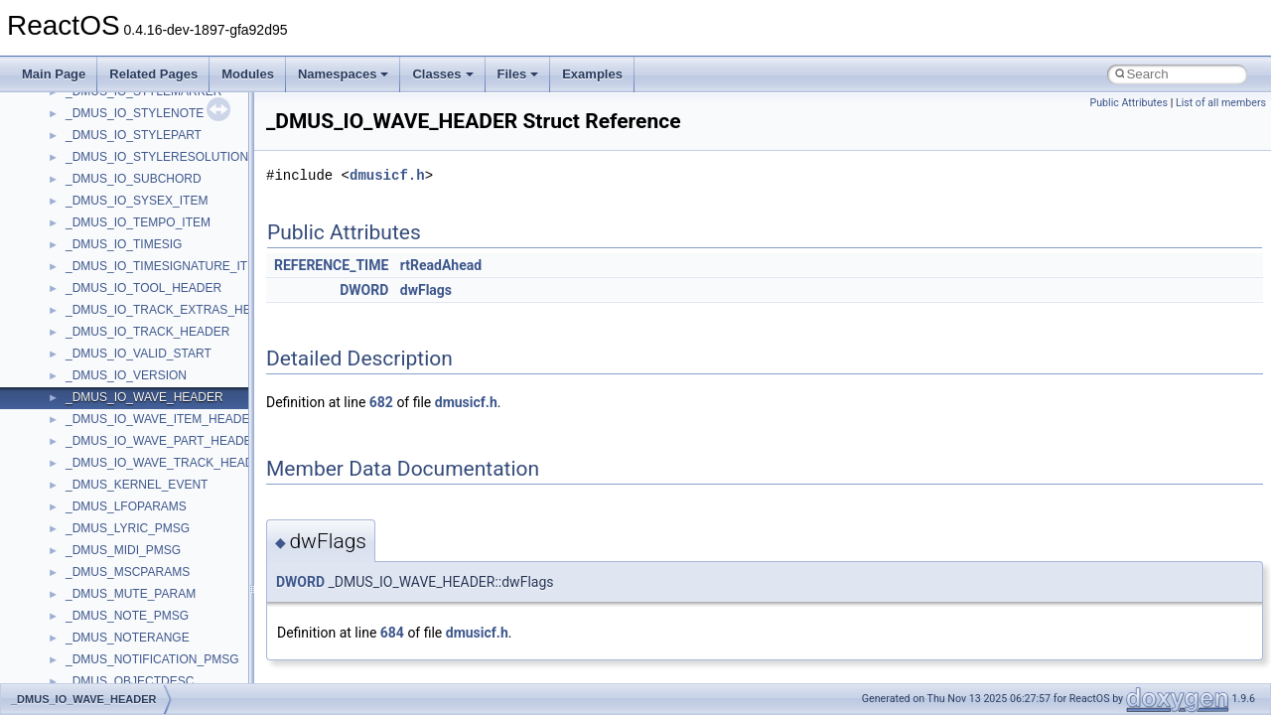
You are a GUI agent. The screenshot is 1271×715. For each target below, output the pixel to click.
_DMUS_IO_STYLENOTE (135, 113)
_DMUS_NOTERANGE (128, 637)
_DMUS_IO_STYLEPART (134, 135)
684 (392, 633)
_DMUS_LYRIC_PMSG (128, 528)
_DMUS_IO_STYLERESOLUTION (157, 157)
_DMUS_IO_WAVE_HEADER (144, 397)
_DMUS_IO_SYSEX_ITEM (137, 201)
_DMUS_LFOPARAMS (126, 506)
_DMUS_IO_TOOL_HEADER (143, 288)
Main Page (53, 74)
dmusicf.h (387, 175)
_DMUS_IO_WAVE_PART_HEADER (163, 441)
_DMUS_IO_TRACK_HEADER (147, 332)
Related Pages (153, 74)
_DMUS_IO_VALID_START (139, 353)
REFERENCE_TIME (331, 265)
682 (381, 402)
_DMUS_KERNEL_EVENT (137, 485)
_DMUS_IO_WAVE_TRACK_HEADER (168, 463)
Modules (247, 74)
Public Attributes (1128, 102)
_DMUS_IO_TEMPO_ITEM (138, 222)
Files (518, 74)
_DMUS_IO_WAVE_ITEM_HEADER (162, 419)
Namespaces (343, 74)
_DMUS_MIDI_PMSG (123, 550)
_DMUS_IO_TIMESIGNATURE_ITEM (165, 266)
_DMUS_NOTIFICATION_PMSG (152, 659)
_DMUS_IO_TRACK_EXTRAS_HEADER (175, 310)
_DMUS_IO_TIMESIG (124, 244)
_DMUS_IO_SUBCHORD (134, 179)
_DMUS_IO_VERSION (126, 375)
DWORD (364, 290)
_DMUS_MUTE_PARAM (131, 594)
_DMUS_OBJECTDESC (130, 681)
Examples (592, 74)
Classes (442, 74)
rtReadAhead (441, 265)
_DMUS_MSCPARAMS (128, 572)
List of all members (1221, 102)
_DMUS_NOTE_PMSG (127, 616)
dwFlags (426, 290)
